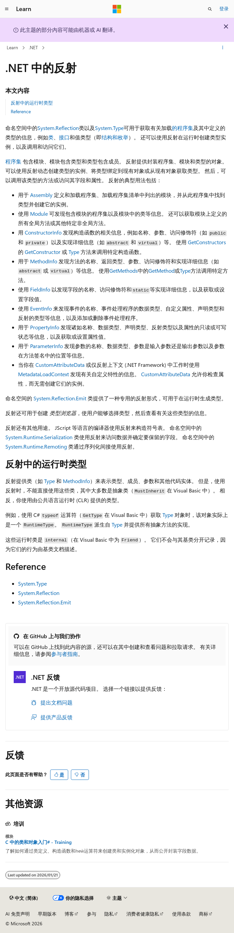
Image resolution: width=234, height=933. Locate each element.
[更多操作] (223, 48)
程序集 (13, 161)
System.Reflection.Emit (59, 398)
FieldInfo (40, 289)
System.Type (109, 127)
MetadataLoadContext (43, 374)
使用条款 (181, 914)
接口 (64, 137)
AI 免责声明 (17, 914)
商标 (203, 914)
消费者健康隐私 (142, 914)
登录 (224, 8)
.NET (33, 47)
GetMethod (161, 270)
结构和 (110, 137)
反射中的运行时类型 (32, 102)
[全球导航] (6, 9)
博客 (69, 914)
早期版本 (47, 914)
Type (74, 251)
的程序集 (182, 127)
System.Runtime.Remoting (36, 446)
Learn (12, 47)
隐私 (109, 914)
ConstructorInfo (43, 232)
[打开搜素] (210, 9)
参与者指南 (64, 653)
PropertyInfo (44, 327)
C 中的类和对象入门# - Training (38, 842)
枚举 (123, 137)
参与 (91, 914)
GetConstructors (207, 242)
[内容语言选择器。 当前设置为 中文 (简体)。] (23, 898)
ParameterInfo (46, 345)
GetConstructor (43, 251)
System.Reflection (58, 127)
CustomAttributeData (60, 364)
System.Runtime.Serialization (39, 437)
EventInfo (41, 308)
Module (39, 213)
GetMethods (123, 270)
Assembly (41, 194)
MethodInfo (43, 261)
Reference (21, 111)
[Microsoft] (117, 9)
